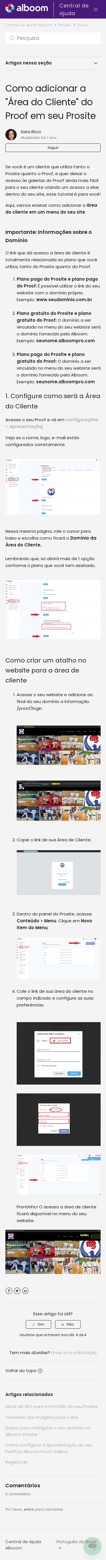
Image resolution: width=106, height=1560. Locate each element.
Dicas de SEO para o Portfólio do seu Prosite (51, 1406)
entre (29, 1509)
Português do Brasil (76, 1542)
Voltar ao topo (23, 1370)
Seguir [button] (53, 147)
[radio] (38, 1324)
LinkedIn (25, 1290)
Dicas (82, 25)
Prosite (65, 25)
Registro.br (16, 1462)
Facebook (8, 1290)
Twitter (17, 1290)
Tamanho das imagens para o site (41, 1417)
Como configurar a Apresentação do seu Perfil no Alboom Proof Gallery (48, 1448)
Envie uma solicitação (74, 1353)
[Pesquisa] (53, 38)
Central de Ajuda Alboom (28, 25)
